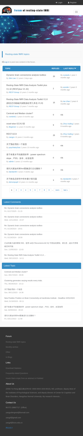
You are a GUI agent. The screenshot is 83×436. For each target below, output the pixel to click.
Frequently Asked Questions (17, 373)
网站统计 (9, 428)
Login (60, 3)
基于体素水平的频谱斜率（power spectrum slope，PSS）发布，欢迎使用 (33, 307)
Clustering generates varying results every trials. (23, 281)
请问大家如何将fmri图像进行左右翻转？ (24, 168)
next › (58, 190)
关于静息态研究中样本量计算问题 (21, 179)
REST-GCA (11, 134)
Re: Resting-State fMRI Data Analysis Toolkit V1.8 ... (25, 255)
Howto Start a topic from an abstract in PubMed (24, 378)
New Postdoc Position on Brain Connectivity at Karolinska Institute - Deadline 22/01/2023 (39, 298)
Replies (55, 68)
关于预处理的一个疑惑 (16, 144)
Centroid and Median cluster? (19, 113)
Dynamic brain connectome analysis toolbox (26, 75)
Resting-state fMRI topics (16, 342)
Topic (8, 68)
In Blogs (9, 357)
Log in (6, 62)
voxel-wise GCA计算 (15, 124)
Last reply (70, 68)
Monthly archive (12, 347)
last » (66, 190)
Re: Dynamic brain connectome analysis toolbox (23, 208)
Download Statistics (13, 368)
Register (73, 3)
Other (8, 352)
